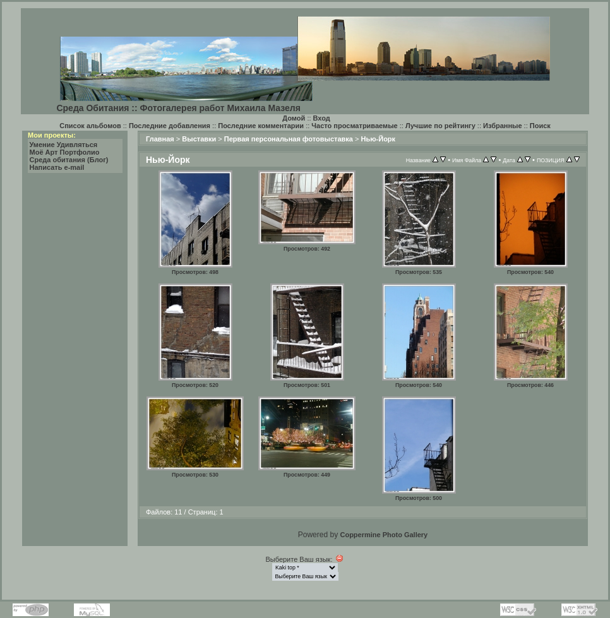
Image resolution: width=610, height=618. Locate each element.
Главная (160, 139)
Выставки (199, 139)
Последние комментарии (261, 125)
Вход (321, 118)
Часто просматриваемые (354, 125)
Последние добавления (169, 125)
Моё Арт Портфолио (65, 152)
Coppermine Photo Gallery (384, 534)
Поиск (540, 125)
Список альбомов (90, 125)
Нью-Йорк (378, 139)
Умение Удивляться (64, 144)
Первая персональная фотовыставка (288, 139)
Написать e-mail (57, 167)
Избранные (502, 125)
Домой (293, 118)
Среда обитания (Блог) (69, 159)
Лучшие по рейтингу (440, 125)
